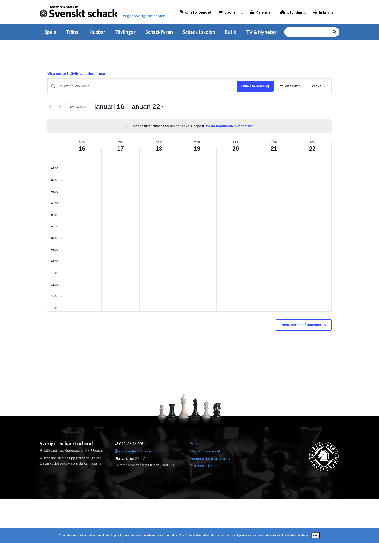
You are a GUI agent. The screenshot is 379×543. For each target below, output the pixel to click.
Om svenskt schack (206, 465)
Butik (230, 32)
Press (194, 443)
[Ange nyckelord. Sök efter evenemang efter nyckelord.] (142, 86)
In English (324, 12)
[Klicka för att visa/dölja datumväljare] (130, 107)
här (100, 463)
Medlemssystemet (205, 451)
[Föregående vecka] (50, 107)
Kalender (261, 12)
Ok (315, 535)
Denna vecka (78, 106)
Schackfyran (159, 32)
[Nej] (373, 535)
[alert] (189, 126)
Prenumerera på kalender (301, 325)
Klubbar (96, 32)
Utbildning (293, 12)
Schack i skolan (198, 32)
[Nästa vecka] (60, 107)
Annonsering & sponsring (210, 458)
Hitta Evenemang (255, 86)
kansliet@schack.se (133, 451)
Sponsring (231, 12)
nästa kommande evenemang (229, 126)
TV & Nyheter (261, 32)
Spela (50, 32)
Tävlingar (125, 32)
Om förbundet (195, 12)
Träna (72, 32)
